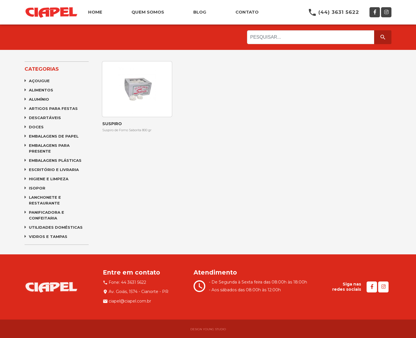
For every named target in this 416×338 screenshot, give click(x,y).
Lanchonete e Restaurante (45, 200)
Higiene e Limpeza (48, 178)
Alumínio (39, 99)
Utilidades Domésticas (56, 227)
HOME (95, 12)
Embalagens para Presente (49, 148)
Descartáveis (45, 117)
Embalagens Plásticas (55, 160)
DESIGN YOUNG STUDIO (208, 329)
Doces (36, 127)
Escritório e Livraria (54, 169)
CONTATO (247, 12)
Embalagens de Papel (54, 136)
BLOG (199, 12)
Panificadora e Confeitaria (46, 215)
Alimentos (41, 90)
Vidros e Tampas (48, 236)
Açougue (39, 80)
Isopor (37, 188)
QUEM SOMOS (147, 12)
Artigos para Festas (53, 108)
